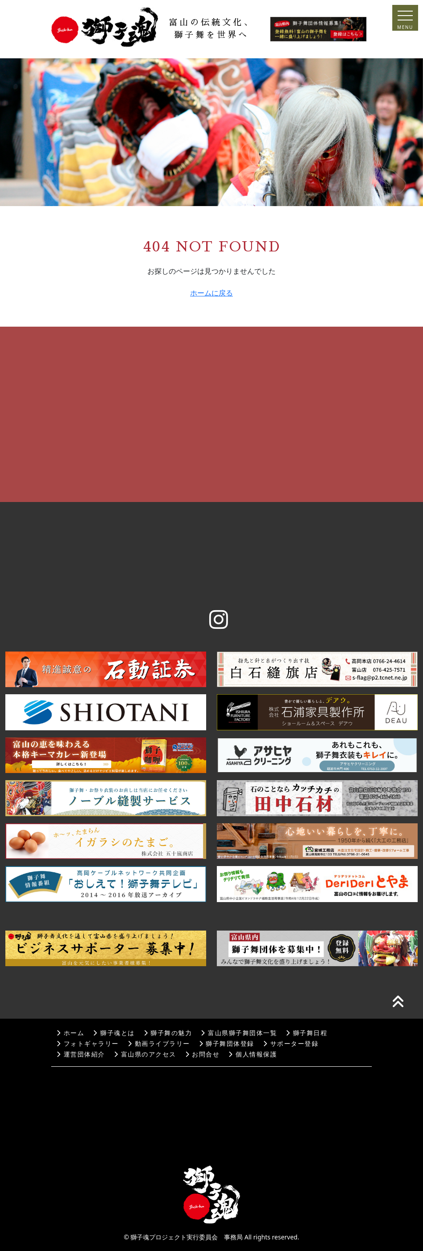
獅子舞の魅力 (168, 1033)
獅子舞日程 (306, 1033)
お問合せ (202, 1054)
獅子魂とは (113, 1033)
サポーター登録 (290, 1043)
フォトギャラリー (88, 1043)
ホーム (70, 1033)
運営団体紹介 (81, 1054)
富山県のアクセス (145, 1054)
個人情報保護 (252, 1054)
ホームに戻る (211, 293)
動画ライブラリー (159, 1043)
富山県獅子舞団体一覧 (239, 1033)
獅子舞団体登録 (226, 1043)
